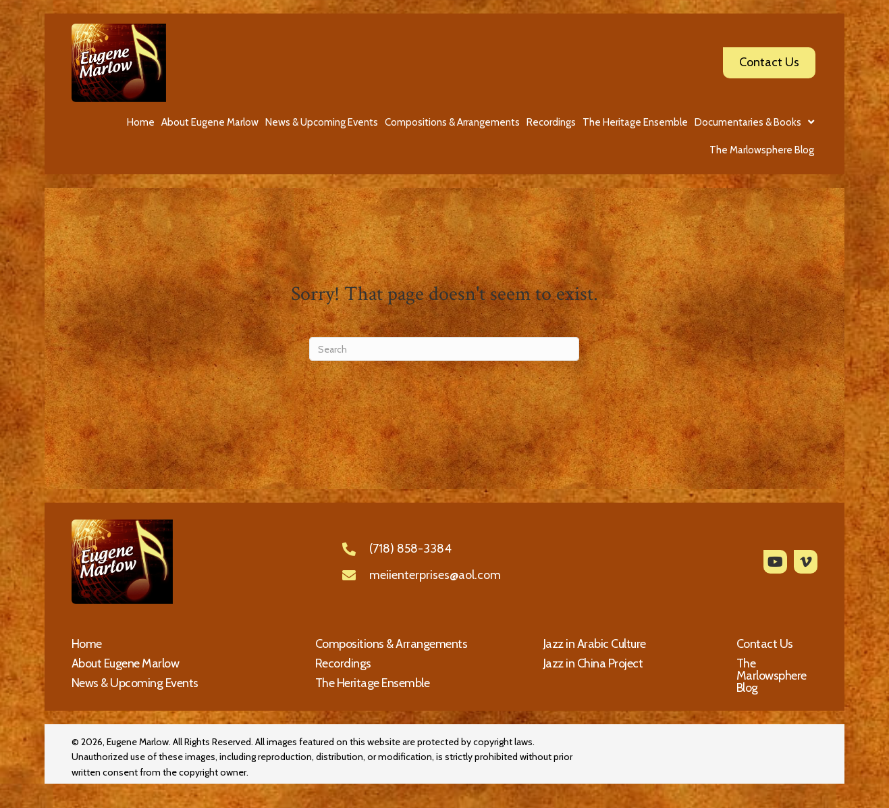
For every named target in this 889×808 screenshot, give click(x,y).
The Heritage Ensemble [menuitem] (372, 683)
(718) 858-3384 (410, 548)
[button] (775, 562)
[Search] (444, 349)
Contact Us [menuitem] (764, 643)
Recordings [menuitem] (343, 663)
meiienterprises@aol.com (435, 574)
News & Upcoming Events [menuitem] (135, 683)
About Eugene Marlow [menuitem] (126, 663)
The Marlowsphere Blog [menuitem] (771, 675)
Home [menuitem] (87, 643)
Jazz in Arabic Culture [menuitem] (594, 643)
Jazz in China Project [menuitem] (593, 663)
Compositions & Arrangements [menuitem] (391, 643)
